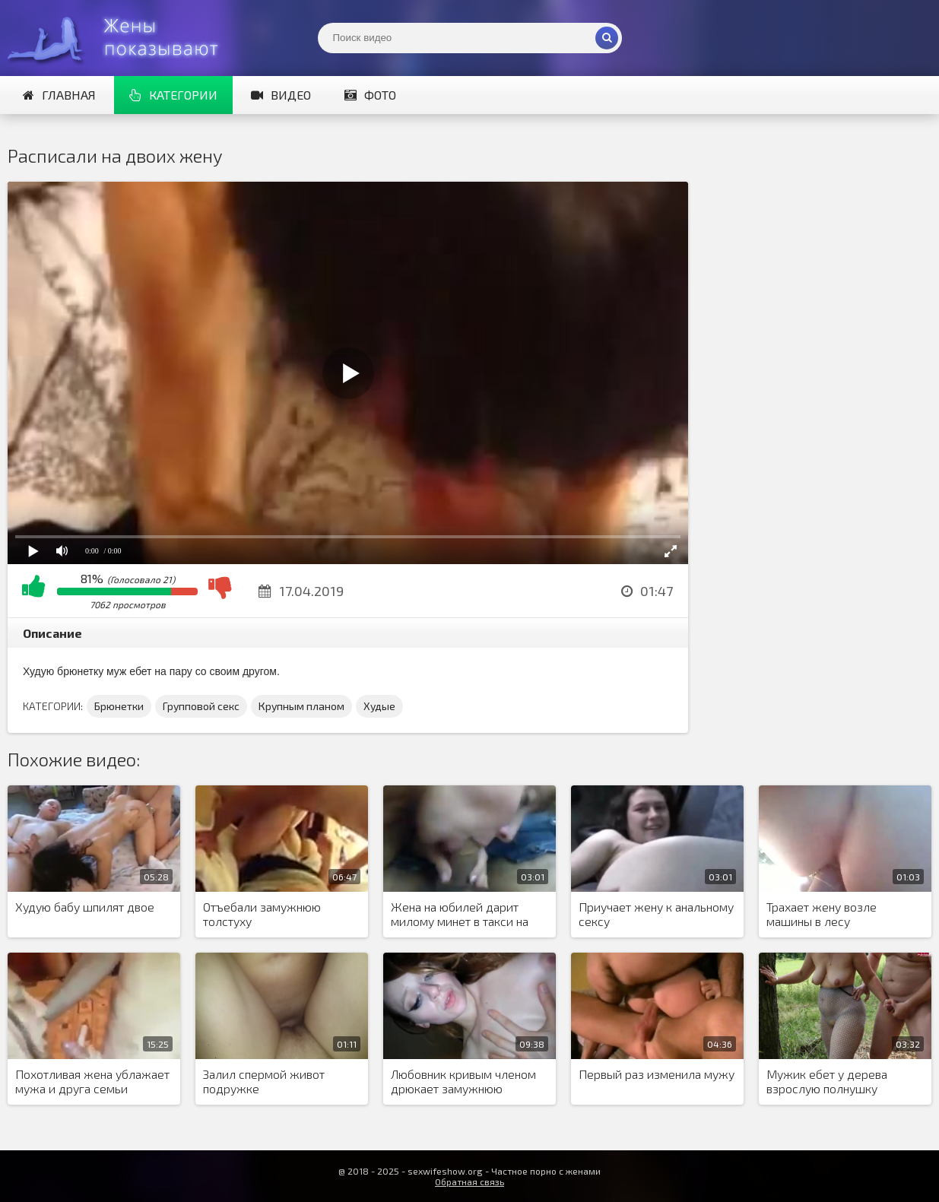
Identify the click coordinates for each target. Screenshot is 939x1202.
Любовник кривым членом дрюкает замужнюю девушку (463, 1082)
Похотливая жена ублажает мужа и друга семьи (92, 1081)
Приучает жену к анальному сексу (656, 913)
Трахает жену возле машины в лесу (821, 913)
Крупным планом (301, 705)
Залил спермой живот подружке (264, 1081)
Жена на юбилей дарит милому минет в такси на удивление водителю (459, 914)
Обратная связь (469, 1181)
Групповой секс (201, 705)
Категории (173, 94)
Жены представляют (122, 38)
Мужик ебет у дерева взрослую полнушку (826, 1081)
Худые (379, 705)
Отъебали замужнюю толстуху (262, 913)
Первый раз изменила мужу (656, 1074)
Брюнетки (119, 705)
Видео (281, 94)
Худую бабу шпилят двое (84, 906)
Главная (59, 94)
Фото (370, 94)
